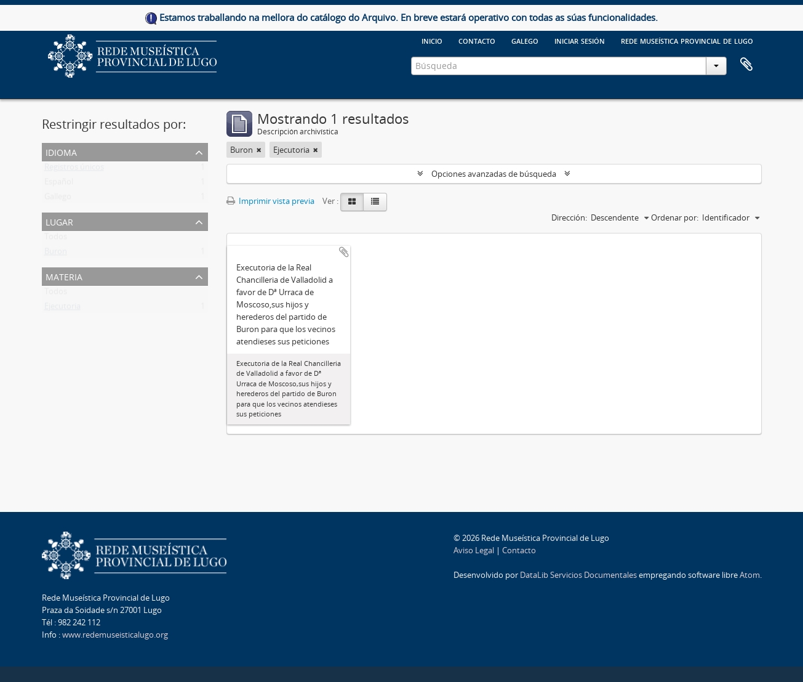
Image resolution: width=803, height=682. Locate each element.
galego (524, 40)
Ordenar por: (674, 217)
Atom (750, 574)
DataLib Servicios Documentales (578, 574)
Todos (55, 239)
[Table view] (375, 202)
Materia (64, 275)
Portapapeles (746, 64)
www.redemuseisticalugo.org (115, 634)
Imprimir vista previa (270, 200)
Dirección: (569, 217)
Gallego (57, 199)
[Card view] (352, 202)
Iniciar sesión (579, 40)
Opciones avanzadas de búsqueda (493, 173)
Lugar (59, 221)
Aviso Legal (473, 550)
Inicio (431, 40)
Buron (55, 253)
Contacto (476, 40)
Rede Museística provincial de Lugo (687, 40)
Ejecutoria (62, 308)
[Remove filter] (259, 150)
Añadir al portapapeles (344, 252)
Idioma (61, 151)
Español (58, 184)
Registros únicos (74, 169)
